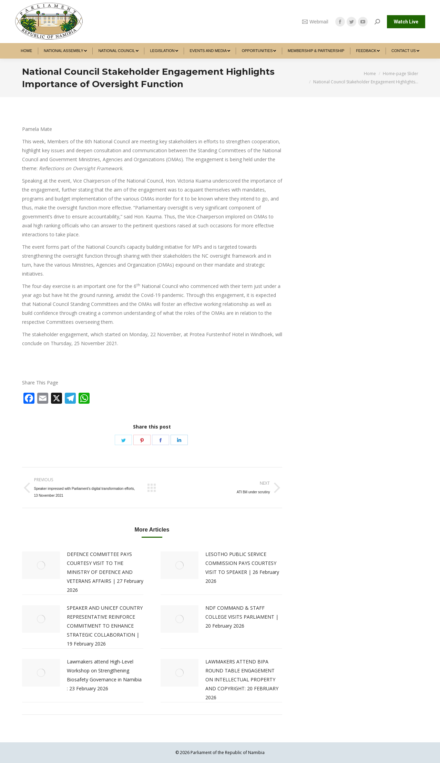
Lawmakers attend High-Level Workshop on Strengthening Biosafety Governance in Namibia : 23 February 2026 (104, 675)
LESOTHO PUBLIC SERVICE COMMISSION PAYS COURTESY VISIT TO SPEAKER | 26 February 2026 (242, 567)
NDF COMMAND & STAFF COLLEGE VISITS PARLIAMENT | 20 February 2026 (241, 617)
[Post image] (41, 565)
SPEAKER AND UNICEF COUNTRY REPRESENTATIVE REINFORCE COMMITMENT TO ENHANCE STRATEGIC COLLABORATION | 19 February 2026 (105, 626)
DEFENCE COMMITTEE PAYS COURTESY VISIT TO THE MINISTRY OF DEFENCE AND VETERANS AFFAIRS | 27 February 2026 (105, 572)
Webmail (315, 21)
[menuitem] (26, 51)
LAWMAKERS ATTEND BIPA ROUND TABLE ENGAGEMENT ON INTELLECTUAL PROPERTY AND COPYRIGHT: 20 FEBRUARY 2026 (241, 679)
